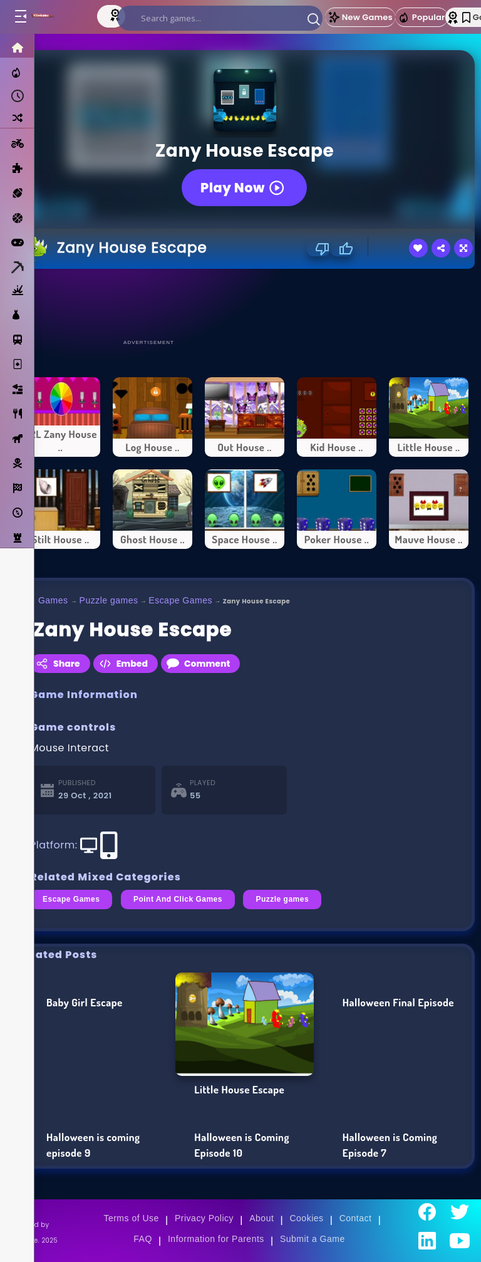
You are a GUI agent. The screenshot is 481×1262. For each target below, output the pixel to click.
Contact (355, 1218)
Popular (421, 17)
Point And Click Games (177, 899)
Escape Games (180, 600)
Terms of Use (130, 1218)
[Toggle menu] (20, 17)
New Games (360, 17)
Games (53, 600)
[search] (220, 18)
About (261, 1218)
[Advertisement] (245, 303)
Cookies (306, 1218)
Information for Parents (216, 1239)
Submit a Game (312, 1239)
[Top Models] (116, 14)
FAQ (142, 1239)
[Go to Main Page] (55, 17)
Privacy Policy (204, 1218)
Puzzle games (109, 600)
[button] (314, 19)
